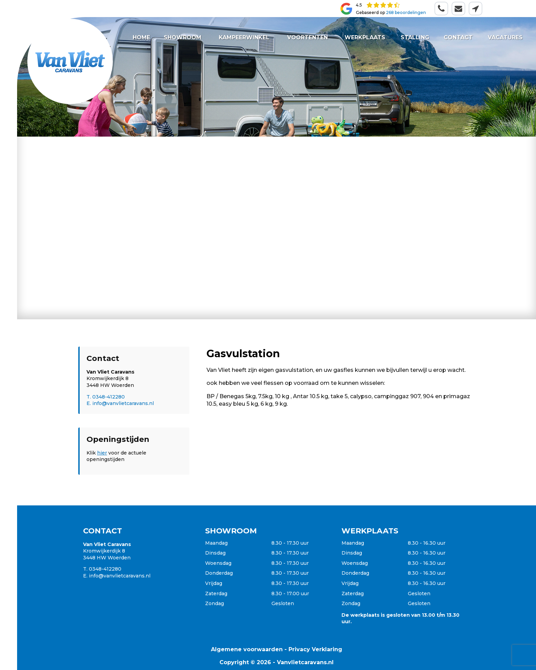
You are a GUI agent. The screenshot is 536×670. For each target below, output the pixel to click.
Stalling (415, 37)
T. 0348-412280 (105, 397)
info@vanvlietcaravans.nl (119, 576)
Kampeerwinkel (244, 37)
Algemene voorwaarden (247, 649)
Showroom (183, 37)
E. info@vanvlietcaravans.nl (120, 403)
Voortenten (307, 37)
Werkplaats (365, 37)
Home (141, 37)
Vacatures (504, 37)
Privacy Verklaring (315, 649)
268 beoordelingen (406, 12)
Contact (458, 37)
